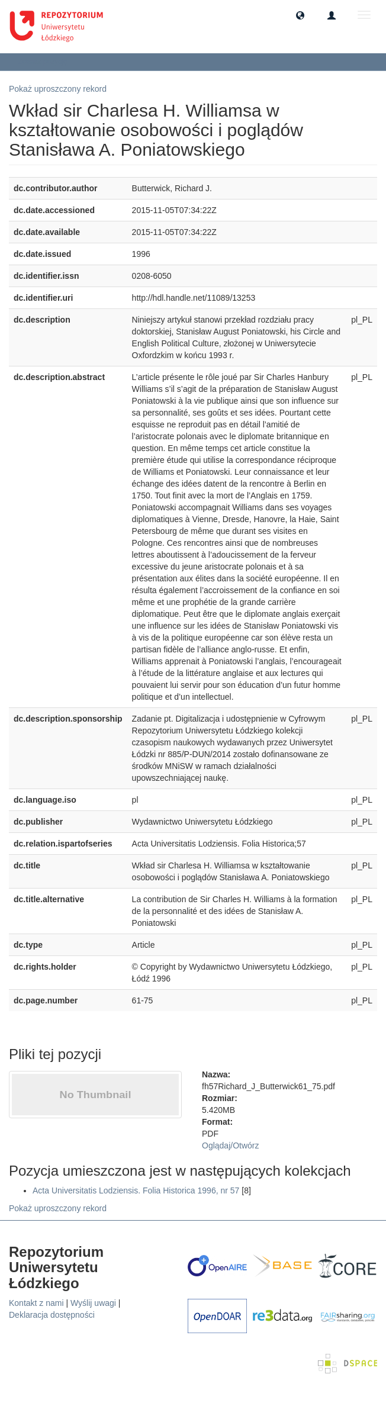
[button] (300, 15)
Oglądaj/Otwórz (230, 1145)
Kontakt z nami (36, 1303)
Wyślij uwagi (93, 1303)
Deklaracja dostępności (52, 1315)
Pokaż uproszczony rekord (58, 89)
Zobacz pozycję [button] (46, 61)
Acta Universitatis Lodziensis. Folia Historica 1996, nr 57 (136, 1190)
